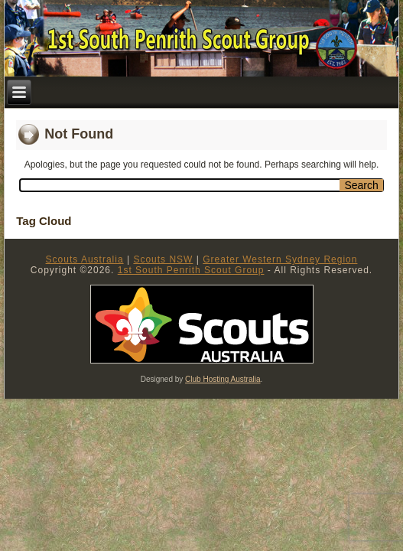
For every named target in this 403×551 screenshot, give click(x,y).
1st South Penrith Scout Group (191, 270)
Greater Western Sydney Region (280, 259)
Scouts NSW (163, 259)
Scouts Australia (85, 259)
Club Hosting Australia (222, 379)
